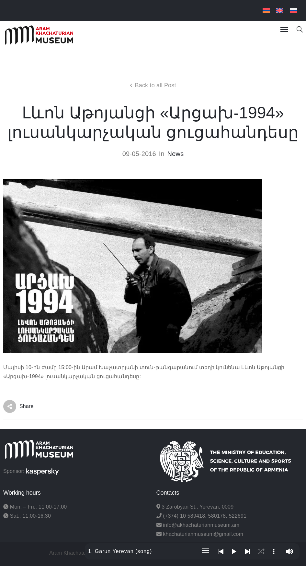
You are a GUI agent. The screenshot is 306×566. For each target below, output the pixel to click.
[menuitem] (266, 10)
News (175, 153)
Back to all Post (155, 85)
